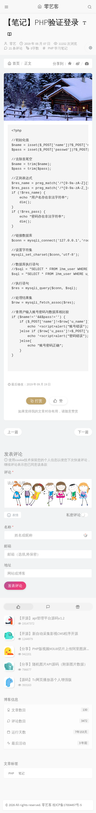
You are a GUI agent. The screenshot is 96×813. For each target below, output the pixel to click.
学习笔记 (61, 48)
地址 (7, 565)
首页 (14, 63)
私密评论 (73, 515)
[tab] (18, 606)
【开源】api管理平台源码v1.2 (41, 618)
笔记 (21, 773)
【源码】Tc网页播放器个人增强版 (45, 679)
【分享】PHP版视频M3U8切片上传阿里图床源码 (56, 648)
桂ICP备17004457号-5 (67, 805)
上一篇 (12, 432)
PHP (51, 48)
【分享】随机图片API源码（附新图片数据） (53, 664)
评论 (9, 472)
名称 (9, 527)
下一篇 (83, 432)
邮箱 (7, 546)
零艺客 (47, 805)
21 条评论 (16, 48)
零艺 (12, 43)
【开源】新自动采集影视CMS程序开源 (48, 633)
